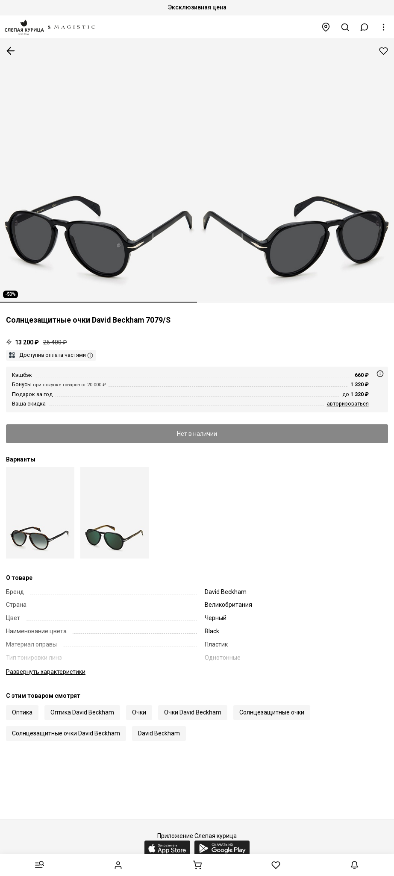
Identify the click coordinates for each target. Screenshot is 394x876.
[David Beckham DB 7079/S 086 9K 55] (40, 512)
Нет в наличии (197, 433)
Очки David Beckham (192, 712)
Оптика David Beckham (82, 712)
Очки (139, 712)
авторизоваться (348, 403)
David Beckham (159, 733)
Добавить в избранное (383, 51)
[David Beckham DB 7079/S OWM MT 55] (114, 512)
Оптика (22, 712)
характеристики (45, 671)
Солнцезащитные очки (271, 712)
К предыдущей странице (11, 51)
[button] (364, 27)
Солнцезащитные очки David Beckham (66, 733)
